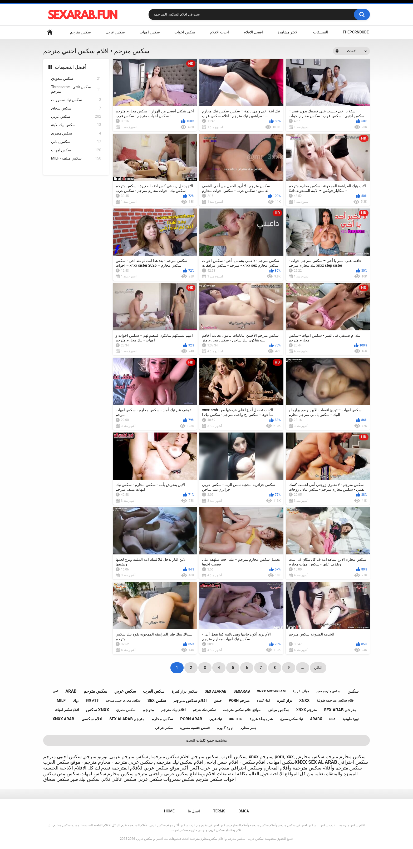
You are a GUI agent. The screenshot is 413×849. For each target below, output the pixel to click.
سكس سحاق (76, 108)
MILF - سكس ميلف (76, 158)
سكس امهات (150, 32)
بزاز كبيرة (284, 700)
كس (55, 691)
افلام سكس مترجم (189, 700)
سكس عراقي (164, 728)
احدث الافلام (219, 32)
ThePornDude (356, 32)
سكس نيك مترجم (204, 710)
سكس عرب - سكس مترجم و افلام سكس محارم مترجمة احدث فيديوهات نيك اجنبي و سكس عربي (200, 839)
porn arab (191, 719)
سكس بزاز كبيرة (185, 691)
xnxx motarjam (271, 691)
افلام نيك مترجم (173, 710)
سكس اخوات (184, 32)
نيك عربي (215, 719)
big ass (92, 700)
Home (49, 32)
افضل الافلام (253, 32)
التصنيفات (320, 32)
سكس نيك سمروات (76, 100)
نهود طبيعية (350, 719)
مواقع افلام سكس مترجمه (241, 710)
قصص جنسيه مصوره (194, 728)
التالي (318, 668)
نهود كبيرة (225, 728)
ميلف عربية (301, 691)
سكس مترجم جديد (328, 691)
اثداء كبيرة (263, 700)
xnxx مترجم (306, 710)
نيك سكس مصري (291, 719)
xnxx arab (63, 719)
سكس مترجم (80, 32)
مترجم (148, 709)
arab (70, 691)
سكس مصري (76, 133)
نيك (75, 700)
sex (332, 719)
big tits (235, 719)
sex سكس (157, 700)
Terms (219, 811)
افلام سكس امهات (67, 710)
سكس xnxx (97, 709)
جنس (218, 700)
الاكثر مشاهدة (288, 32)
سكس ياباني (76, 142)
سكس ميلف (278, 709)
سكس (352, 691)
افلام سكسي (91, 719)
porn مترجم (239, 700)
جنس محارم (248, 728)
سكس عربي (115, 32)
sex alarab (216, 691)
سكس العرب (154, 691)
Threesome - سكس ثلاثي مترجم (76, 89)
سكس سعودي (76, 78)
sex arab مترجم (340, 709)
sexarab (242, 691)
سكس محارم (162, 719)
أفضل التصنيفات (70, 67)
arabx (316, 719)
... (302, 668)
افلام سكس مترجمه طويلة (336, 700)
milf (61, 700)
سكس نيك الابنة (76, 125)
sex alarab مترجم (126, 719)
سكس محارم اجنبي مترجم (123, 700)
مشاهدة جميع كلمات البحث (206, 740)
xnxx (304, 700)
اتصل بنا (194, 811)
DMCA (243, 811)
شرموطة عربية (261, 719)
